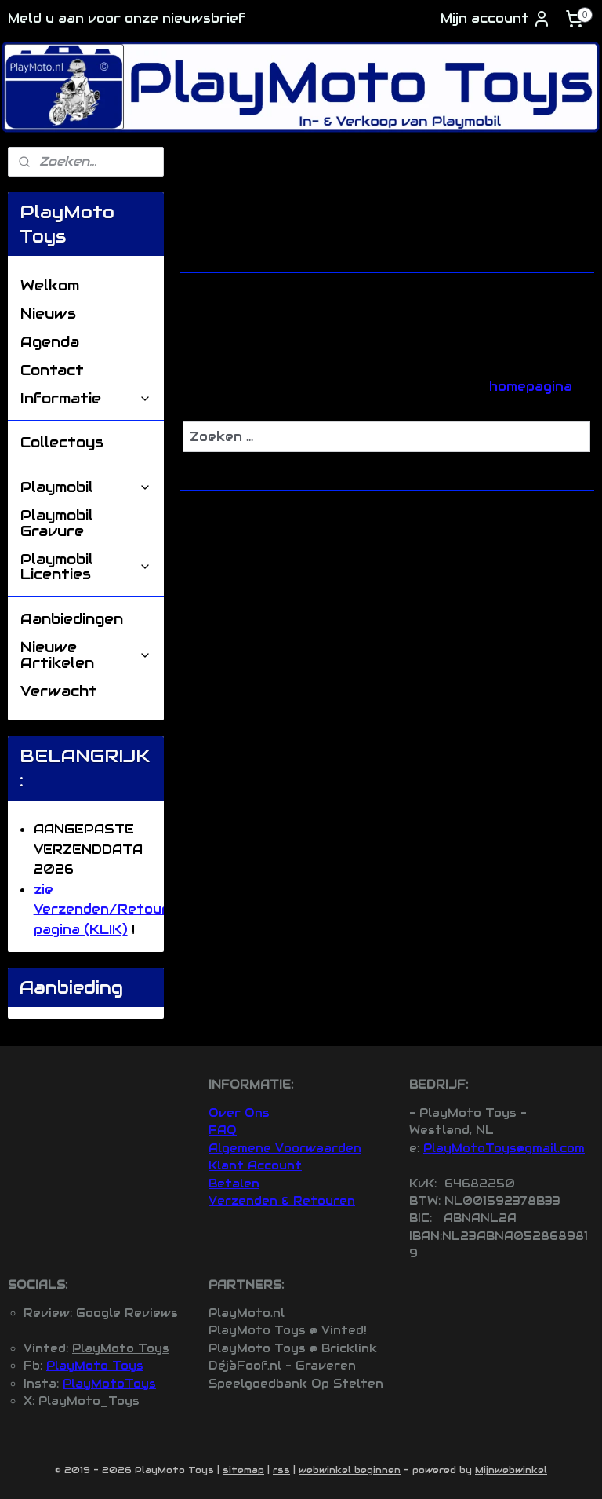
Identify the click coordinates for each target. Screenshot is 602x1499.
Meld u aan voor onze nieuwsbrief (127, 18)
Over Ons (239, 1113)
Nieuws (48, 314)
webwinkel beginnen (350, 1469)
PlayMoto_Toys (89, 1401)
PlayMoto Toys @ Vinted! (288, 1330)
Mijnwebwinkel (511, 1469)
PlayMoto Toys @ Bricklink (293, 1348)
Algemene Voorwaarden (285, 1148)
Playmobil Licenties (85, 567)
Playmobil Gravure (56, 523)
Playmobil (85, 487)
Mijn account (496, 18)
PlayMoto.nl (247, 1313)
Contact (52, 370)
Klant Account (255, 1165)
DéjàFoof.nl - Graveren (282, 1366)
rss (281, 1469)
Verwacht (58, 691)
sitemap (243, 1469)
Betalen (234, 1183)
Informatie (85, 398)
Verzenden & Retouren (282, 1201)
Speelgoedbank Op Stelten (296, 1384)
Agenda (49, 342)
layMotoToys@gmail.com (508, 1148)
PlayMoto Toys (120, 1348)
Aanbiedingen (71, 619)
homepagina (530, 386)
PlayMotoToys (109, 1384)
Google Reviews (129, 1313)
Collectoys (61, 442)
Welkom (49, 285)
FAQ (223, 1130)
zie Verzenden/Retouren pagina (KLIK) (110, 909)
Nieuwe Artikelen (85, 655)
